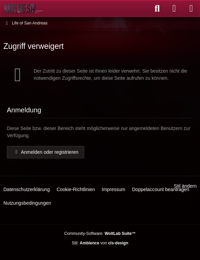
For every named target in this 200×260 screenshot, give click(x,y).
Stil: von (100, 243)
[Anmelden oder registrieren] (174, 8)
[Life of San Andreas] (23, 8)
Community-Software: (100, 233)
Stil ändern (185, 186)
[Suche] (157, 8)
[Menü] (191, 8)
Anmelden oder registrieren (45, 152)
